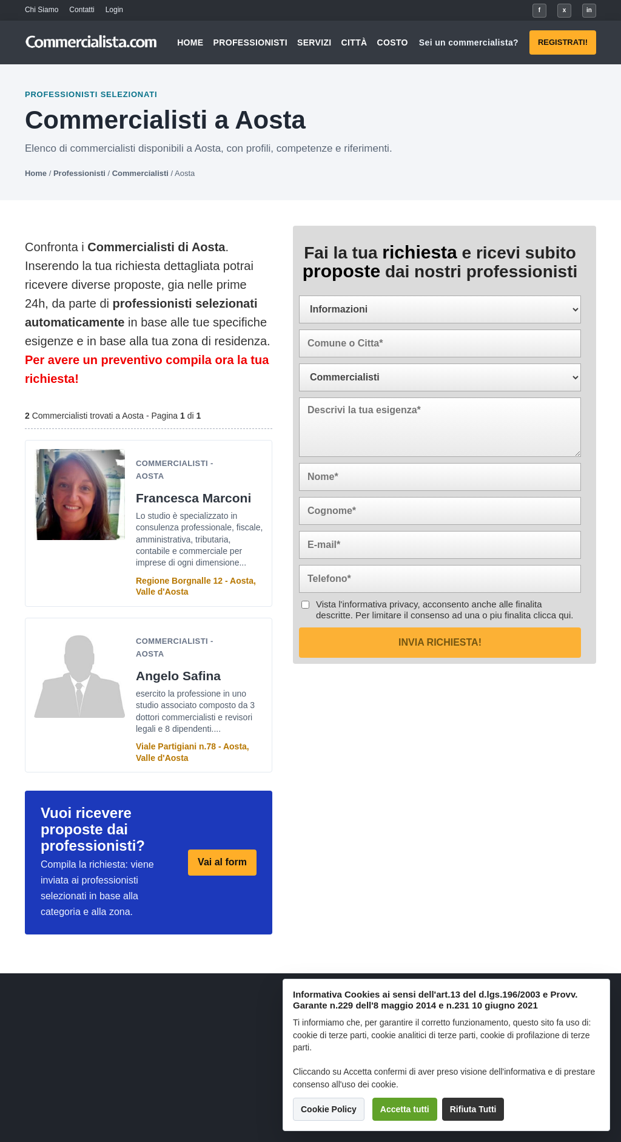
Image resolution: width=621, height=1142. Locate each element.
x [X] (564, 10)
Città (354, 42)
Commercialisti (140, 173)
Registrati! (563, 42)
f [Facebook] (539, 10)
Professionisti (250, 42)
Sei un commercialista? (469, 42)
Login (114, 9)
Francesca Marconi (193, 498)
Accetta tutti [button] (404, 1109)
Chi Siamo (41, 9)
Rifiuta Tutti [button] (473, 1109)
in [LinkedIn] (589, 10)
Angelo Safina (178, 676)
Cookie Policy (329, 1109)
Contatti (81, 9)
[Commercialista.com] (91, 42)
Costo (392, 42)
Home (190, 42)
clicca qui (552, 615)
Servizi (314, 42)
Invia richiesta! (440, 642)
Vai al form (222, 862)
